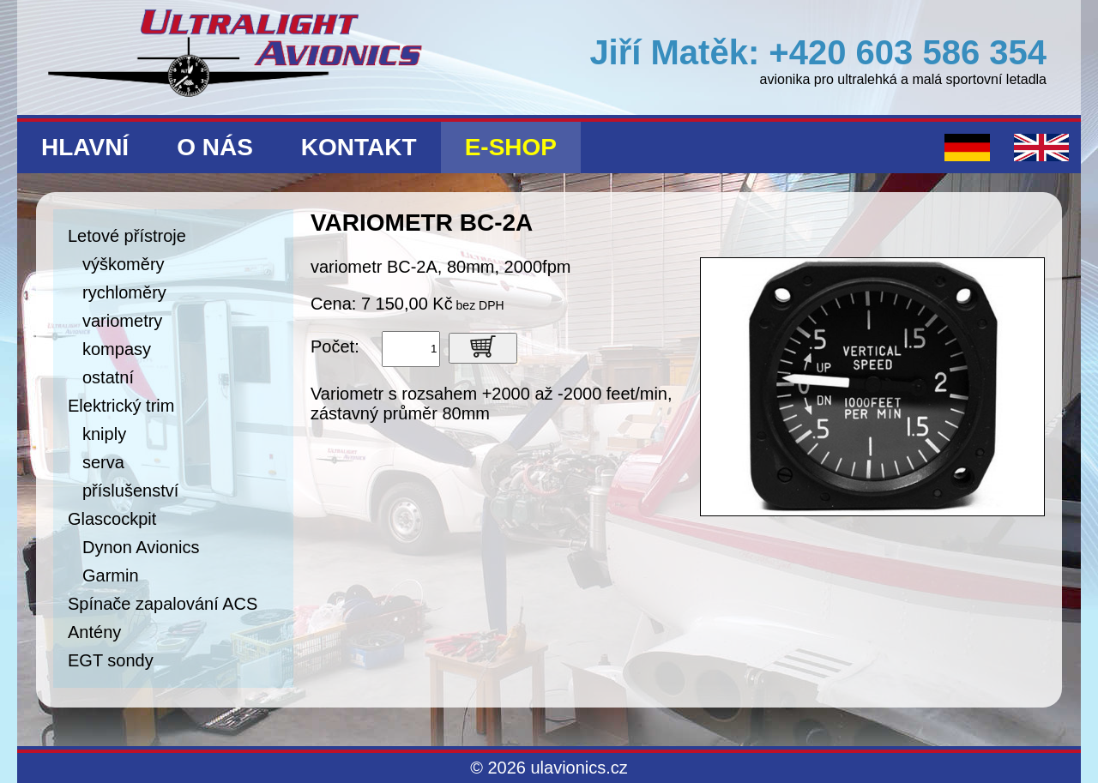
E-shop (511, 147)
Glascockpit (112, 518)
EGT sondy (111, 660)
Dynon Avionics (140, 547)
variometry (122, 320)
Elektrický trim (121, 405)
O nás (215, 147)
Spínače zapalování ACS (162, 603)
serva (103, 462)
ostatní (108, 377)
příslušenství (130, 490)
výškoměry (123, 264)
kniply (104, 434)
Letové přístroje (127, 235)
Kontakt (359, 147)
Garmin (110, 575)
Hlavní (85, 147)
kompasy (116, 349)
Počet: (335, 346)
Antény (94, 632)
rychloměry (124, 292)
